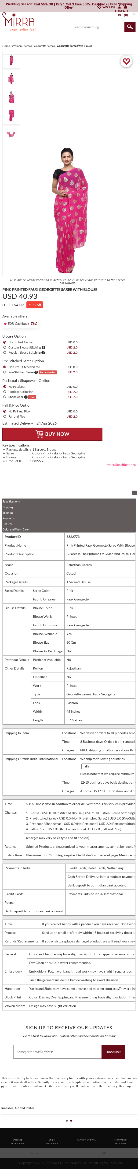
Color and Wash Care (16, 529)
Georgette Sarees (79, 694)
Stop (136, 1126)
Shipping (8, 507)
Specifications (11, 501)
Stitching (8, 512)
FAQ (103, 1153)
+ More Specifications (120, 465)
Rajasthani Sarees (79, 565)
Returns (7, 524)
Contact (34, 1153)
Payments (9, 518)
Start (132, 1126)
